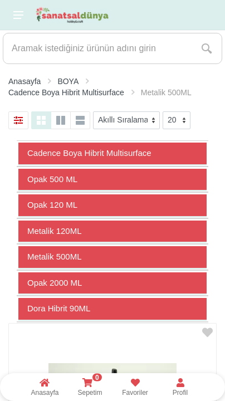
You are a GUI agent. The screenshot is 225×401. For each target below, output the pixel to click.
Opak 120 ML (52, 204)
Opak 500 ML (52, 179)
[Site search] (97, 48)
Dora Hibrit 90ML (58, 308)
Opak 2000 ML (54, 282)
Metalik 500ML (54, 256)
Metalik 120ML (54, 231)
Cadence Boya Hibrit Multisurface (89, 153)
